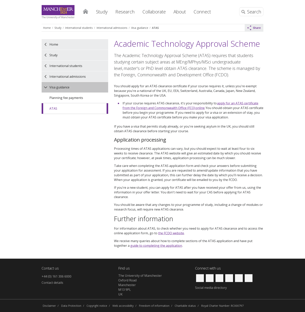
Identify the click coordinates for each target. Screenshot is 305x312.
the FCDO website (171, 233)
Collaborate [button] (154, 11)
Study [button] (102, 11)
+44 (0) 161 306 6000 (56, 276)
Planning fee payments (66, 98)
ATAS (155, 28)
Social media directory (211, 288)
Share (254, 28)
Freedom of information (154, 306)
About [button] (180, 11)
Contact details (52, 282)
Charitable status (185, 306)
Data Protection (71, 306)
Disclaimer (49, 306)
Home (85, 10)
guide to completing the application (156, 245)
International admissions (111, 28)
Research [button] (125, 11)
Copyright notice (97, 306)
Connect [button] (202, 11)
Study (57, 28)
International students (79, 28)
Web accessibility (123, 306)
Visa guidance (139, 28)
